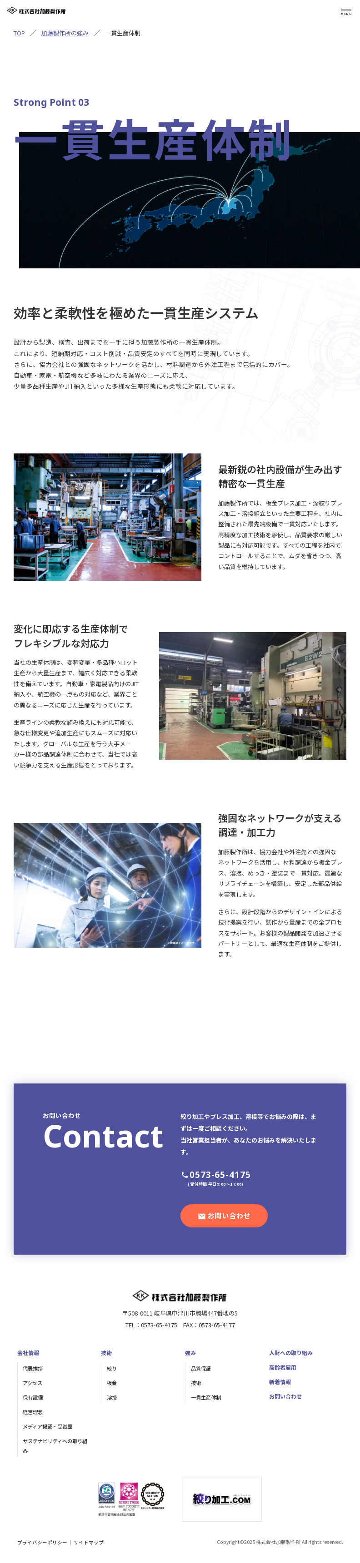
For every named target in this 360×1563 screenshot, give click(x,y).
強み (190, 1352)
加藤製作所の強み (65, 33)
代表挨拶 (33, 1368)
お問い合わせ (285, 1396)
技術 (106, 1352)
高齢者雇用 (282, 1367)
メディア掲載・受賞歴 (47, 1426)
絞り (112, 1368)
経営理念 (33, 1411)
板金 (112, 1382)
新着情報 (280, 1381)
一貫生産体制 (206, 1397)
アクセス (32, 1382)
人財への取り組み (291, 1352)
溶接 (112, 1397)
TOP (19, 33)
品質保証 (201, 1368)
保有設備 (33, 1397)
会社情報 (28, 1352)
